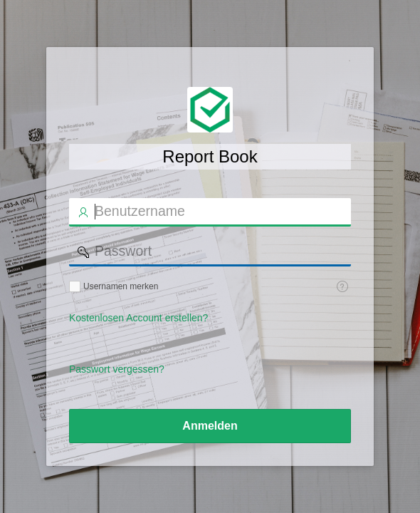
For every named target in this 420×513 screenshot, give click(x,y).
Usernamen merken (120, 286)
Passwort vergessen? (116, 369)
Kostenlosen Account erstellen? (138, 317)
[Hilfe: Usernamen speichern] (342, 286)
